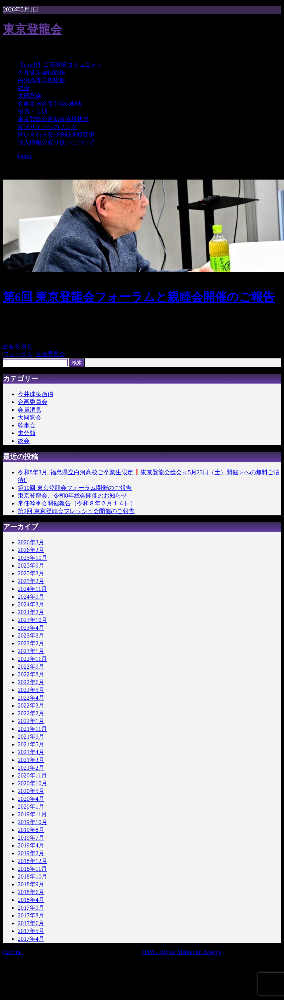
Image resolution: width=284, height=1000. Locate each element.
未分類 (27, 433)
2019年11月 (32, 814)
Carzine (13, 952)
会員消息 (29, 410)
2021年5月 (31, 744)
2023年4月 (31, 628)
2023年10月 (32, 620)
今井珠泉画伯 (35, 394)
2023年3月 (31, 635)
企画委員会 (18, 346)
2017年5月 (31, 931)
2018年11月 (32, 869)
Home (25, 156)
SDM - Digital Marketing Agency (182, 952)
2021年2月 (31, 768)
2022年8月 (31, 674)
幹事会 (27, 425)
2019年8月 (31, 830)
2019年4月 (31, 845)
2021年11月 (32, 729)
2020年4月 (31, 799)
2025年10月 (32, 558)
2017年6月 (31, 923)
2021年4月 (31, 752)
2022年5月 (31, 690)
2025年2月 (31, 581)
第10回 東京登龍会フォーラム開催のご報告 (75, 488)
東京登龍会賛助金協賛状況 (53, 119)
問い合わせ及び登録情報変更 (56, 134)
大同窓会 (29, 96)
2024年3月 (31, 604)
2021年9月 (31, 736)
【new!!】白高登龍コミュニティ (60, 64)
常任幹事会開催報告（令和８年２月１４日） (77, 503)
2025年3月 (31, 573)
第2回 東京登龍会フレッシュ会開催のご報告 (76, 511)
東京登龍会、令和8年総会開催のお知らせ (72, 495)
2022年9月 (31, 666)
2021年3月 (31, 760)
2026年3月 (31, 542)
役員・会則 (32, 111)
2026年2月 (31, 550)
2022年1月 (31, 721)
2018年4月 (31, 900)
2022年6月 (31, 682)
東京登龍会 (32, 29)
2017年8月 (31, 915)
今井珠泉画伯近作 (41, 72)
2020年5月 (31, 791)
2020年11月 (32, 775)
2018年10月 (32, 876)
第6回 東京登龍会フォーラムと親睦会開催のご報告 (139, 297)
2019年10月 (32, 822)
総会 (24, 88)
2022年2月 (31, 713)
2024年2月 (31, 612)
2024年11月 (32, 589)
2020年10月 (32, 783)
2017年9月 (31, 907)
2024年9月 (31, 596)
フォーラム (18, 354)
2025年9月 (31, 565)
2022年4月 (31, 698)
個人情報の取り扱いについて (56, 142)
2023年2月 (31, 643)
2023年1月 (31, 651)
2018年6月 (31, 892)
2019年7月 (31, 838)
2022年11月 (32, 659)
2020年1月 (31, 806)
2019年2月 (31, 853)
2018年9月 (31, 884)
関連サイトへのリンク (47, 127)
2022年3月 (31, 705)
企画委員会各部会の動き (50, 103)
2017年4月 (31, 939)
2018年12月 (32, 861)
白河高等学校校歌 (41, 80)
